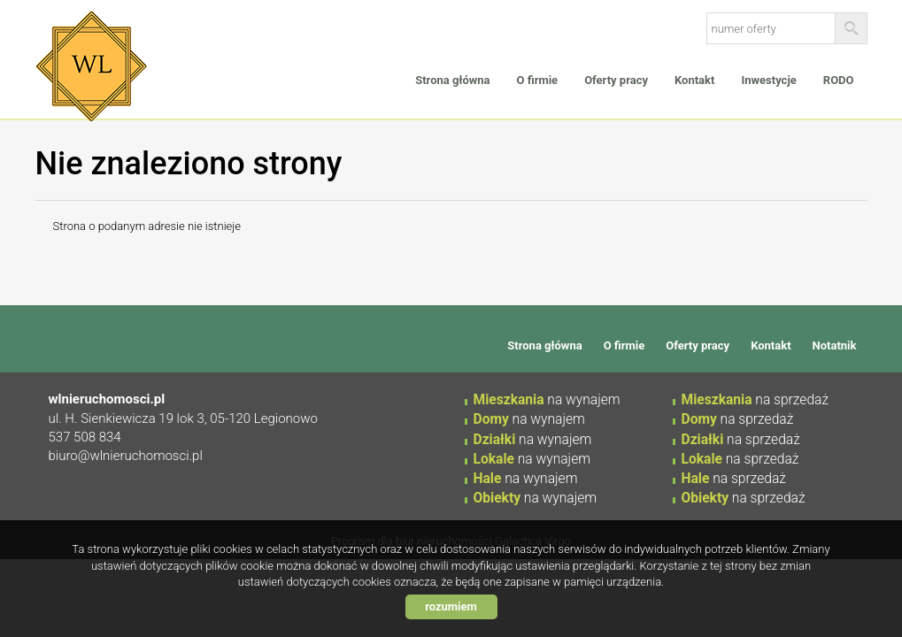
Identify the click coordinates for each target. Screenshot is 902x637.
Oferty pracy (616, 80)
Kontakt (694, 80)
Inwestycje (768, 80)
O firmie (538, 80)
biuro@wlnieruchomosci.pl (126, 456)
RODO (838, 80)
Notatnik (835, 345)
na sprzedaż (755, 400)
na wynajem (547, 400)
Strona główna (452, 80)
